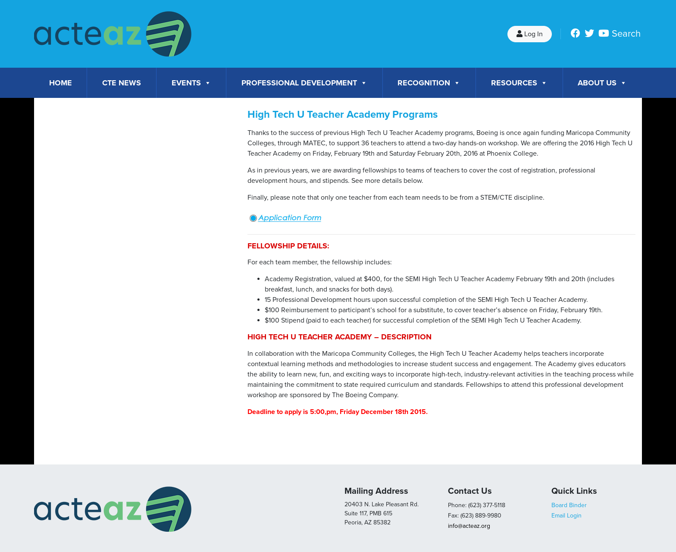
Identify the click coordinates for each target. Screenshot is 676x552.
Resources (519, 82)
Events (191, 82)
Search (626, 33)
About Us (602, 82)
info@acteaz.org (469, 526)
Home (60, 83)
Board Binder (569, 505)
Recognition (428, 82)
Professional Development (304, 82)
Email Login (566, 515)
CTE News (121, 83)
